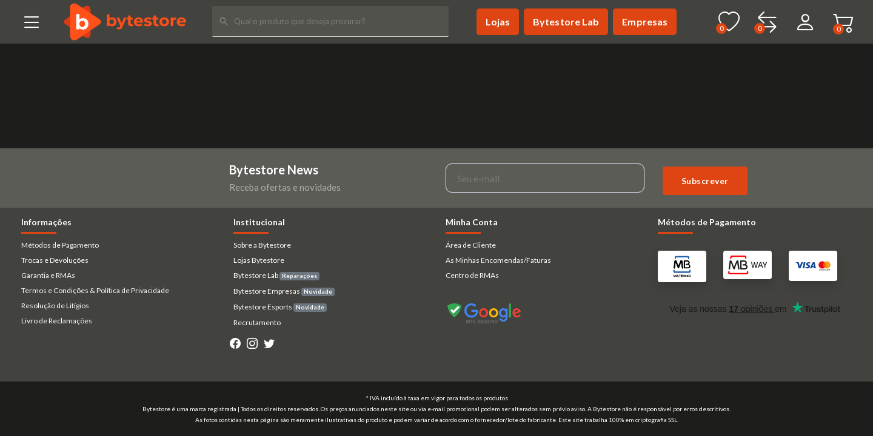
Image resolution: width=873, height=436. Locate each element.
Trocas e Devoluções (55, 260)
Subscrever (705, 181)
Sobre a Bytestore (262, 244)
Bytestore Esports (280, 307)
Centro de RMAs (472, 275)
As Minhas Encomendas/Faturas (498, 260)
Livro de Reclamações (56, 320)
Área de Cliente (471, 244)
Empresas (644, 21)
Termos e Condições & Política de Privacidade (95, 290)
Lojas (498, 21)
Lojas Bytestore (258, 260)
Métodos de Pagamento (60, 244)
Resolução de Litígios (55, 305)
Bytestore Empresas (284, 291)
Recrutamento (257, 322)
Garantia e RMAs (48, 275)
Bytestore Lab (566, 21)
